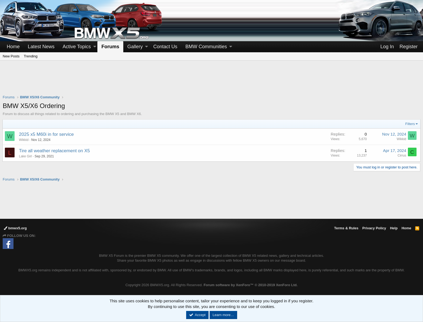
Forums (110, 46)
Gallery (135, 46)
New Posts (11, 56)
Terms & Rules (346, 228)
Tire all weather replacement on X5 (54, 150)
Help (394, 228)
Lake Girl (25, 156)
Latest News (41, 46)
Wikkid (24, 140)
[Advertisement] (211, 81)
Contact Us (165, 46)
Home (13, 46)
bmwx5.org (15, 228)
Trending (30, 56)
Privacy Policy (374, 228)
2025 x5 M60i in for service (46, 134)
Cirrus (401, 155)
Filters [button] (410, 124)
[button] (94, 46)
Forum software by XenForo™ (251, 285)
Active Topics (77, 46)
